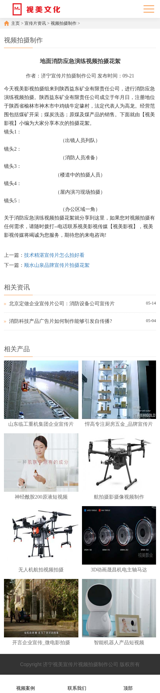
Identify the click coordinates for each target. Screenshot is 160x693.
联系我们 (77, 683)
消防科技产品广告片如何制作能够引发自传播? (60, 321)
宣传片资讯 (35, 23)
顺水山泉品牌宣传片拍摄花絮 (57, 265)
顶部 (128, 683)
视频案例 (25, 683)
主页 (15, 23)
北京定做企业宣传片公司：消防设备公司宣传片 (62, 303)
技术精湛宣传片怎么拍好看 (54, 255)
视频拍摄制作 (64, 23)
